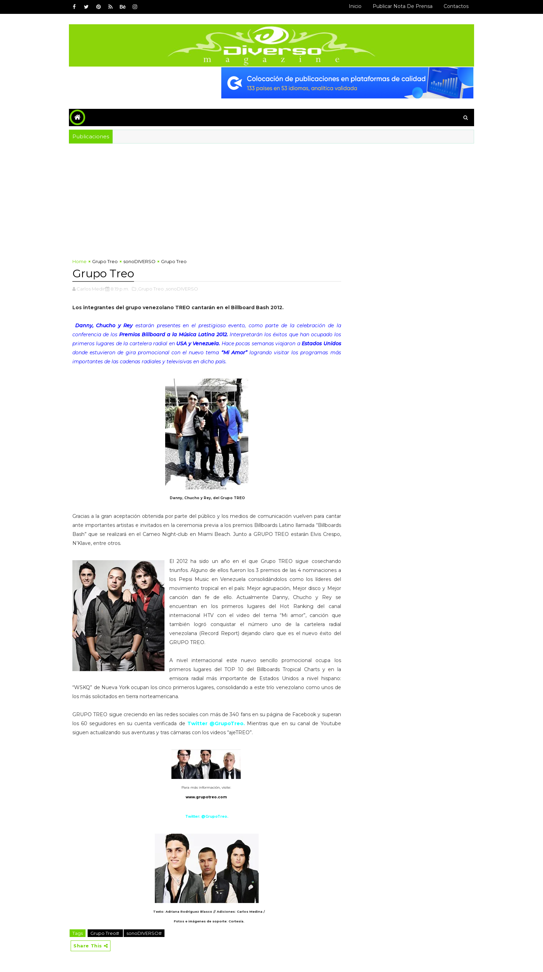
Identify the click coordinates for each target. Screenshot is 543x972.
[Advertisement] (271, 195)
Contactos (456, 6)
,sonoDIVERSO (181, 289)
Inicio (355, 6)
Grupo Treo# (105, 933)
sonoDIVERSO (139, 261)
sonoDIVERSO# (144, 933)
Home (79, 261)
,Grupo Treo (150, 289)
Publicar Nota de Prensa (403, 6)
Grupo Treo (105, 261)
